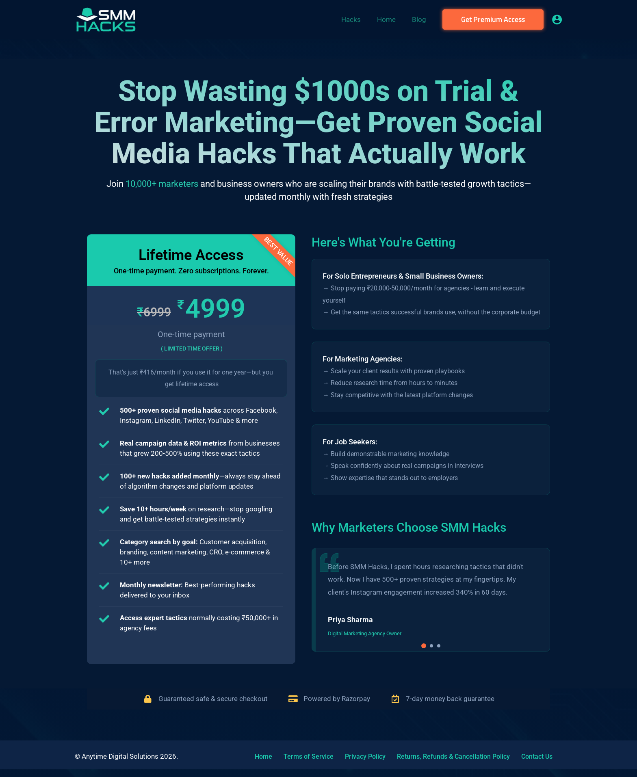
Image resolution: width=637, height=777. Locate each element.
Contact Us (513, 756)
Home (259, 756)
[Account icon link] (557, 19)
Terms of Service (300, 756)
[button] (493, 19)
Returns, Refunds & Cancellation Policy (434, 756)
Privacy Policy (351, 756)
